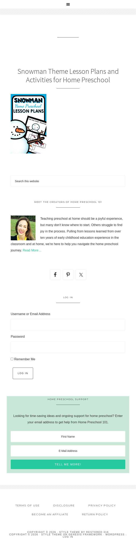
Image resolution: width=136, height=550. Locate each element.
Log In (23, 373)
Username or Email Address (30, 314)
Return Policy (95, 514)
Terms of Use (27, 505)
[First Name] (68, 436)
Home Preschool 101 (68, 31)
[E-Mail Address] (68, 450)
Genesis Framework (85, 534)
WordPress (115, 534)
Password (18, 336)
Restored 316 (97, 532)
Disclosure (64, 505)
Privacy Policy (102, 505)
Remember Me (24, 359)
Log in (68, 537)
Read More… (32, 250)
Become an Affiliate (50, 514)
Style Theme (51, 534)
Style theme (69, 532)
